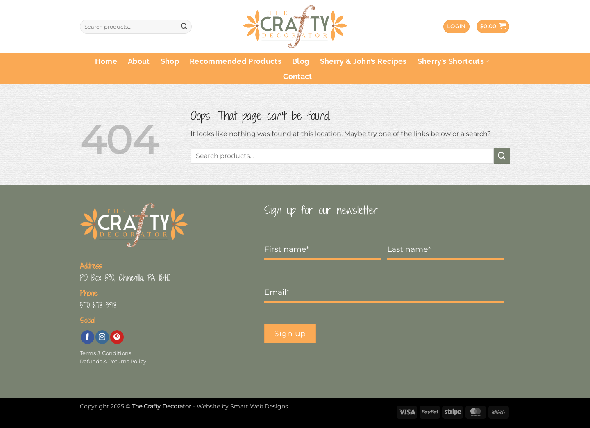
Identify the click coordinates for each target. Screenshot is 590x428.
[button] (456, 27)
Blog (300, 61)
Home (106, 61)
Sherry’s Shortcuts (454, 61)
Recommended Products (235, 61)
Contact (297, 76)
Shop (170, 61)
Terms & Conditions (105, 353)
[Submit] (184, 27)
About (139, 61)
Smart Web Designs (259, 406)
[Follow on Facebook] (87, 337)
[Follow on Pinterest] (117, 337)
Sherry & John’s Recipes (363, 61)
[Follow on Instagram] (102, 337)
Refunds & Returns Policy (113, 361)
